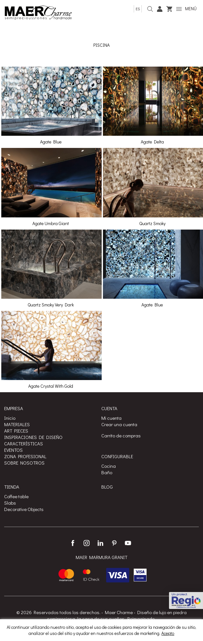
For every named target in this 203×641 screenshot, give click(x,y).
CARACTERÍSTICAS (23, 443)
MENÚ (186, 8)
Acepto (167, 633)
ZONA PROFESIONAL (25, 456)
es (138, 8)
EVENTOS (13, 450)
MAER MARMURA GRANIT (101, 557)
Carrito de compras (121, 435)
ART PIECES (16, 430)
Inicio (9, 418)
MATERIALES (17, 424)
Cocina (108, 466)
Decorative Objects (24, 509)
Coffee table (16, 496)
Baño (106, 472)
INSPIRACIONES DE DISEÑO (33, 437)
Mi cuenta (111, 418)
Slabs (10, 502)
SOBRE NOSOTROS (24, 462)
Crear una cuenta (119, 424)
